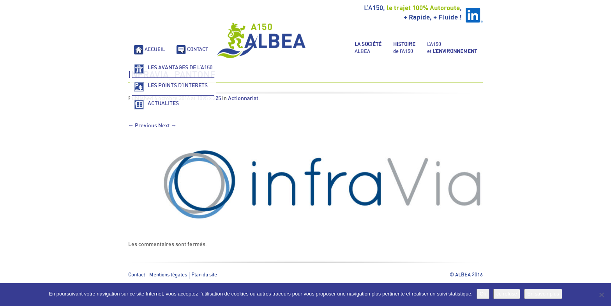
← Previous (142, 125)
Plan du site (204, 275)
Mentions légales (168, 275)
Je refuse (506, 294)
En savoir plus (543, 294)
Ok (483, 294)
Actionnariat (243, 98)
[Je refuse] (601, 295)
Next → (167, 125)
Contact (136, 275)
